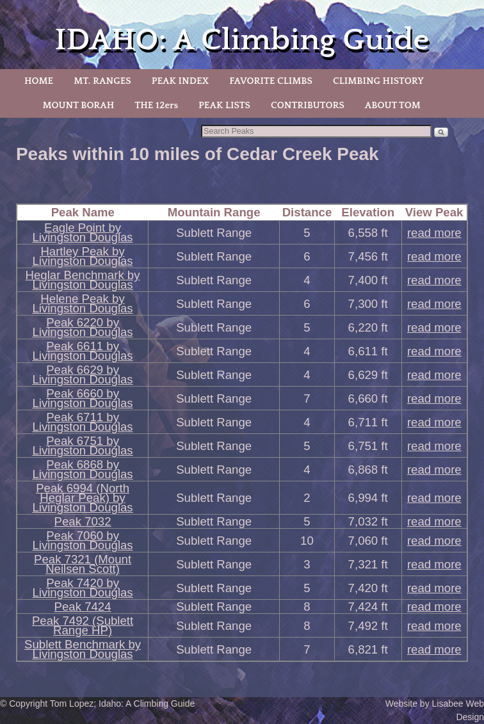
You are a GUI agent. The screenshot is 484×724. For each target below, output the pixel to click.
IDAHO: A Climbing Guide (242, 40)
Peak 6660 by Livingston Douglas (82, 398)
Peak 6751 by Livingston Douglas (82, 445)
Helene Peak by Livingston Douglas (82, 303)
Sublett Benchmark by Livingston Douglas (82, 649)
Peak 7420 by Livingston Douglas (82, 587)
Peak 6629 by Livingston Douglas (82, 374)
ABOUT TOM (393, 105)
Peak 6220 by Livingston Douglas (82, 327)
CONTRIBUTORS (307, 105)
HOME (38, 81)
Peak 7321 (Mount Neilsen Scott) (82, 563)
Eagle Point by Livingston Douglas (82, 232)
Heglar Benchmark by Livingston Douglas (83, 279)
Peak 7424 (82, 606)
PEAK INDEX (180, 81)
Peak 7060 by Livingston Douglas (82, 540)
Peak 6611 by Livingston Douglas (82, 350)
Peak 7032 (82, 521)
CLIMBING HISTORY (378, 81)
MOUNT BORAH (78, 105)
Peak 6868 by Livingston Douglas (82, 469)
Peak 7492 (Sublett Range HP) (82, 625)
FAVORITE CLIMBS (270, 81)
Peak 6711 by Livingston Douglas (82, 421)
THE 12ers (156, 105)
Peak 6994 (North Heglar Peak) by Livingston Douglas (82, 497)
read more (434, 232)
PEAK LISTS (224, 105)
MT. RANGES (102, 81)
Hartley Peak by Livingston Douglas (82, 256)
